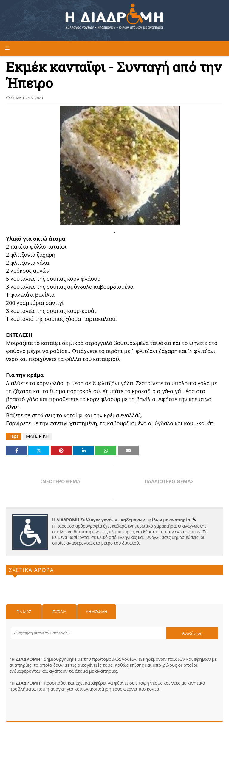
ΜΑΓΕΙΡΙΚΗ (37, 436)
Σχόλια (59, 611)
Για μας (23, 611)
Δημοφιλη (96, 611)
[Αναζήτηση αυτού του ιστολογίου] (88, 633)
